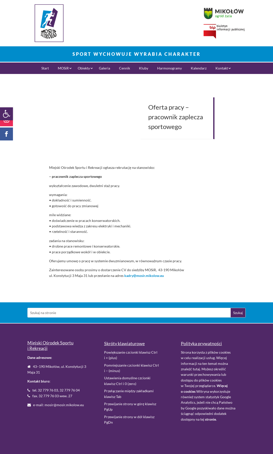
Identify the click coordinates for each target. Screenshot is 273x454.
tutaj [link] (196, 369)
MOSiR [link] (63, 68)
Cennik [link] (124, 68)
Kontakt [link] (221, 68)
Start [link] (45, 68)
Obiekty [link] (84, 68)
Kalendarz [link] (198, 68)
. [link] (211, 419)
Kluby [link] (143, 68)
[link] (6, 113)
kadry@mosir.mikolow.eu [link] (144, 275)
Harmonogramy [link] (169, 68)
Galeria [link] (104, 68)
